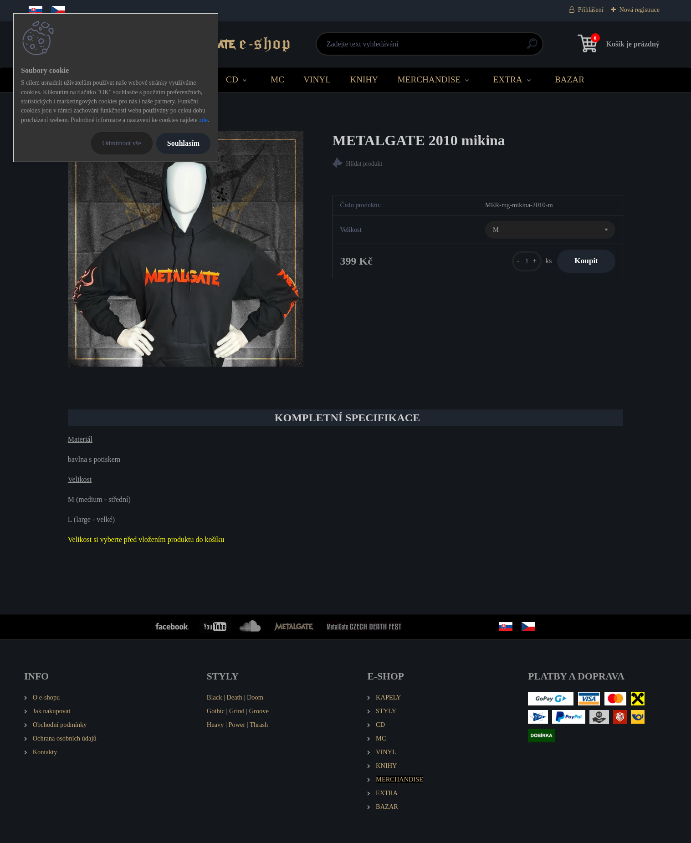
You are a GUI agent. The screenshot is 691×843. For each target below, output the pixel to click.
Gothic (216, 711)
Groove (259, 711)
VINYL (317, 79)
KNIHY (364, 79)
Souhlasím (183, 143)
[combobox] (550, 230)
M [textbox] (496, 230)
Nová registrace (639, 9)
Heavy (215, 724)
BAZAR (569, 79)
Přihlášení (591, 9)
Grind (237, 711)
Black (214, 697)
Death (234, 697)
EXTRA (507, 79)
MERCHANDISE (429, 79)
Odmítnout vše (121, 143)
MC (277, 79)
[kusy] (525, 261)
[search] (455, 47)
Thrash (259, 724)
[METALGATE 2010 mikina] (185, 249)
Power (236, 724)
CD (232, 79)
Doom (255, 697)
